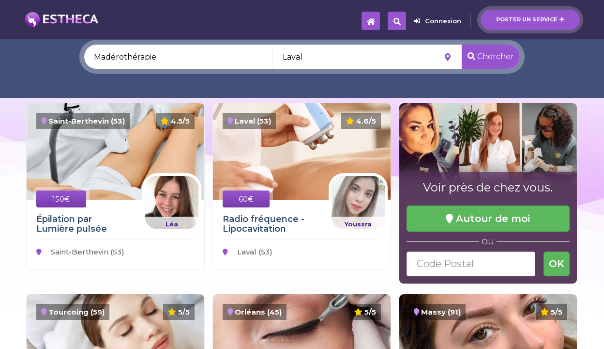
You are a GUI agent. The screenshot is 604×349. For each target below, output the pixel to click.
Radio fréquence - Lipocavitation (263, 224)
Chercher (491, 56)
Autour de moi (488, 218)
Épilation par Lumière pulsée (71, 224)
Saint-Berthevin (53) (80, 251)
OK (556, 264)
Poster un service (530, 19)
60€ (246, 199)
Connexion (437, 21)
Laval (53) (247, 251)
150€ (61, 199)
